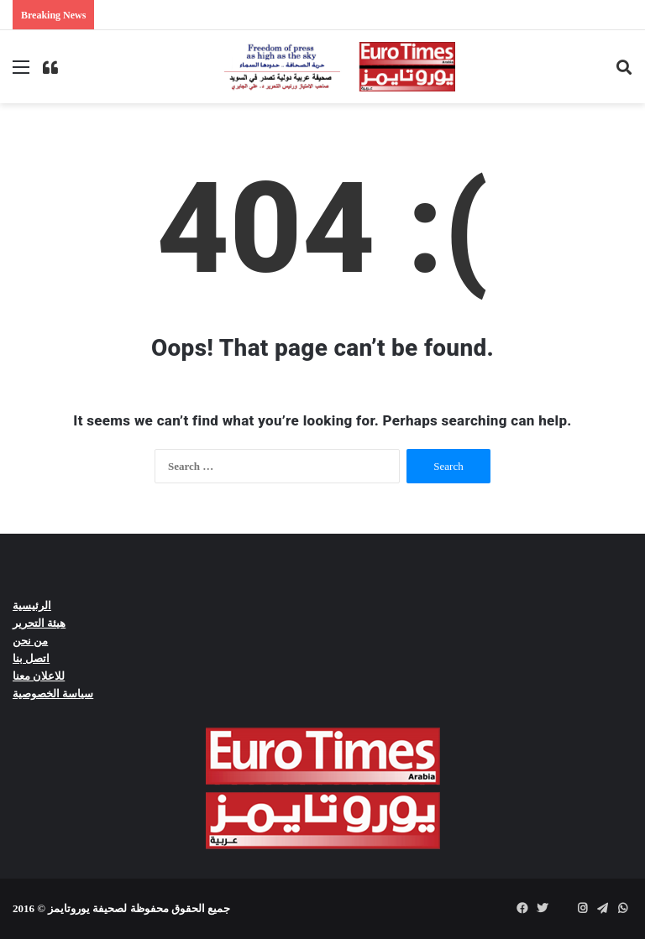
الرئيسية (32, 605)
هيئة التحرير (39, 623)
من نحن (30, 640)
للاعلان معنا (39, 675)
